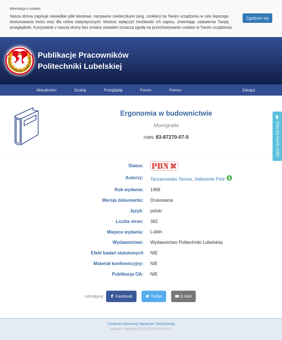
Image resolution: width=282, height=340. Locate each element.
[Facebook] (121, 296)
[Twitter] (154, 296)
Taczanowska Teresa (171, 179)
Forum (145, 90)
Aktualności (46, 90)
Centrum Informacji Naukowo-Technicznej (141, 324)
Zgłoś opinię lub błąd (277, 136)
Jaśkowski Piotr (209, 179)
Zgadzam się (257, 18)
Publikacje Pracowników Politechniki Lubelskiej (83, 61)
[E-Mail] (183, 296)
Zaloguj (248, 90)
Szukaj (80, 90)
